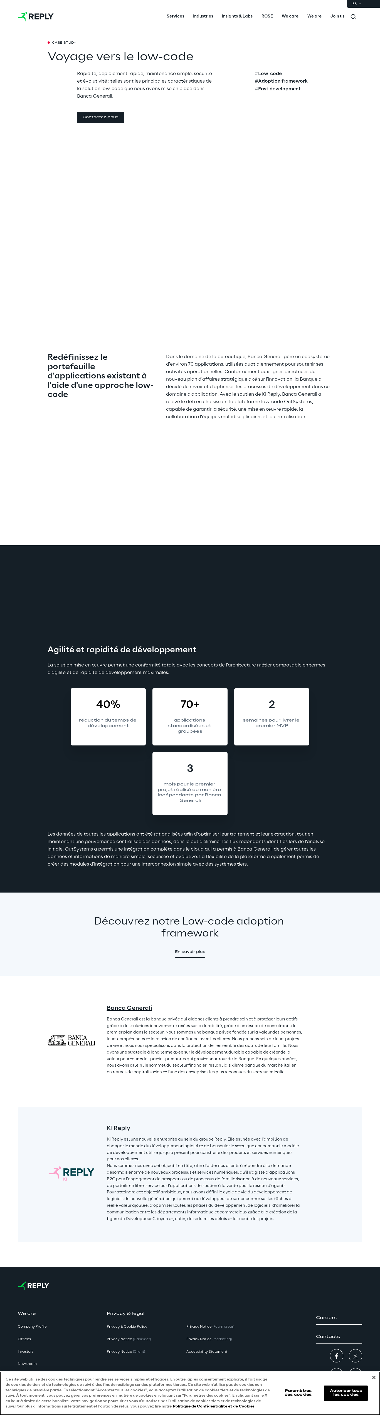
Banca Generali (129, 1008)
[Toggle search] (353, 17)
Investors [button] (25, 1352)
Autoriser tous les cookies (346, 1393)
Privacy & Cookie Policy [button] (127, 1327)
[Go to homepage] (36, 17)
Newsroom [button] (27, 1364)
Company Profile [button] (32, 1327)
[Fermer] (374, 1377)
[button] (100, 117)
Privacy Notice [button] (129, 1339)
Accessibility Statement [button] (206, 1352)
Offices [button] (24, 1339)
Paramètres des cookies (298, 1393)
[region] (190, 1393)
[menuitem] (175, 17)
